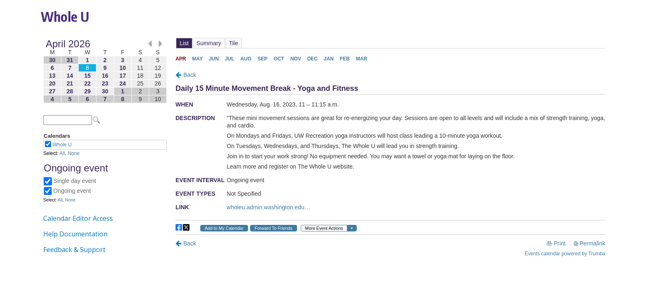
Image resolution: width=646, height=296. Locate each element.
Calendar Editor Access (78, 218)
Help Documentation (75, 233)
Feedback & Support (74, 249)
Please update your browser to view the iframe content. (105, 71)
